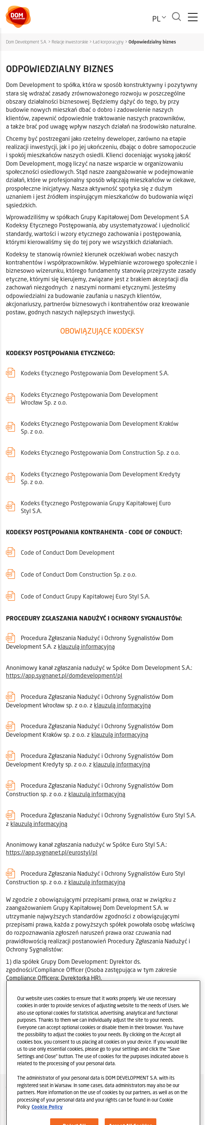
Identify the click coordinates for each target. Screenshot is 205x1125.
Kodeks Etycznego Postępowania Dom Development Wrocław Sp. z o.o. (89, 398)
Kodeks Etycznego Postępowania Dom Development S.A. (95, 372)
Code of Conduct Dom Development (67, 552)
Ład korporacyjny (108, 42)
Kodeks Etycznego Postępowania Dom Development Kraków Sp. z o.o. (100, 427)
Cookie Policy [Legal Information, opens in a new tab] (47, 1119)
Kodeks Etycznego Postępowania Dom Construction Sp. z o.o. (100, 452)
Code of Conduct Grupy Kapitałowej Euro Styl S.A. (85, 596)
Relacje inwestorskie (70, 42)
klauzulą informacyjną (86, 646)
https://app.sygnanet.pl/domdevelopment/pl (64, 675)
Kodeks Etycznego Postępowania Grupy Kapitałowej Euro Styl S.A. (96, 506)
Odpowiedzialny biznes (152, 42)
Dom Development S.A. (26, 42)
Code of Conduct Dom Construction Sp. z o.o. (78, 574)
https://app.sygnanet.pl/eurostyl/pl (51, 852)
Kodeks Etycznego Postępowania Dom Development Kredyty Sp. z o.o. (100, 477)
